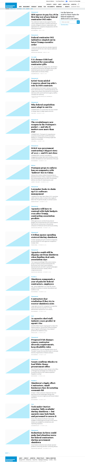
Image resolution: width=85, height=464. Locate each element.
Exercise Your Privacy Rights (74, 1)
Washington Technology (43, 459)
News (20, 6)
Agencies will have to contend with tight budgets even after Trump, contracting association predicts (44, 213)
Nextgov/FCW (22, 459)
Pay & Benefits (51, 6)
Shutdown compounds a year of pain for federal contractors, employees (43, 281)
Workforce (59, 6)
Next (7, 453)
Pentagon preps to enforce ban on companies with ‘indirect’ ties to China (44, 170)
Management (26, 6)
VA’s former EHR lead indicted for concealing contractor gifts (42, 62)
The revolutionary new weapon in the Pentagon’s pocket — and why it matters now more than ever (43, 127)
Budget (27, 8)
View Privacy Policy (64, 24)
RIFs (32, 8)
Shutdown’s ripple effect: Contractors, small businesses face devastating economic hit (44, 387)
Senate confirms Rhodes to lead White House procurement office (44, 364)
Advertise (73, 4)
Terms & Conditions (51, 458)
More (55, 459)
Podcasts (49, 4)
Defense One (28, 459)
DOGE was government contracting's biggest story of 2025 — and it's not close (44, 150)
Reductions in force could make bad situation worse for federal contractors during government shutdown (43, 437)
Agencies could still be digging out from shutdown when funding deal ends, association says (44, 256)
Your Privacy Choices (61, 1)
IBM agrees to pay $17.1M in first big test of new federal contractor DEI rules (44, 17)
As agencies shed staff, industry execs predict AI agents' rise (43, 321)
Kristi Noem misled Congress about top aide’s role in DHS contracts (44, 83)
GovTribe (51, 459)
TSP (24, 8)
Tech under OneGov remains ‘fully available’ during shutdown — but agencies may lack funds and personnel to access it (43, 411)
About (59, 4)
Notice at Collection (50, 1)
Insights (67, 6)
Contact (26, 458)
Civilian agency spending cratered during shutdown (44, 235)
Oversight (34, 6)
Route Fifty (35, 459)
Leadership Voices (75, 6)
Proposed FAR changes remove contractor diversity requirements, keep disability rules (42, 343)
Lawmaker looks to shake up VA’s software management (43, 191)
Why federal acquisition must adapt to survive (43, 105)
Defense (40, 6)
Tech (44, 6)
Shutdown (19, 8)
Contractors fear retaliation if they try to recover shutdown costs (42, 301)
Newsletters (66, 4)
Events (55, 4)
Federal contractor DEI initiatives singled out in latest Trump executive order (43, 41)
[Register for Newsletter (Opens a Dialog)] (78, 22)
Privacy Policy (40, 458)
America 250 (12, 8)
